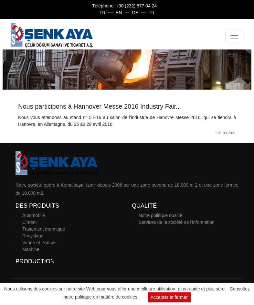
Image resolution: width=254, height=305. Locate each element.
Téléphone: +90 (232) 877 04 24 (124, 5)
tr (103, 12)
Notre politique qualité (160, 215)
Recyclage (32, 235)
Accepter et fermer (169, 297)
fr (152, 12)
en (119, 12)
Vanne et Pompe (39, 242)
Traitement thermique (43, 229)
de (135, 12)
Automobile (33, 215)
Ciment (29, 222)
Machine (30, 249)
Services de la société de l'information (177, 222)
